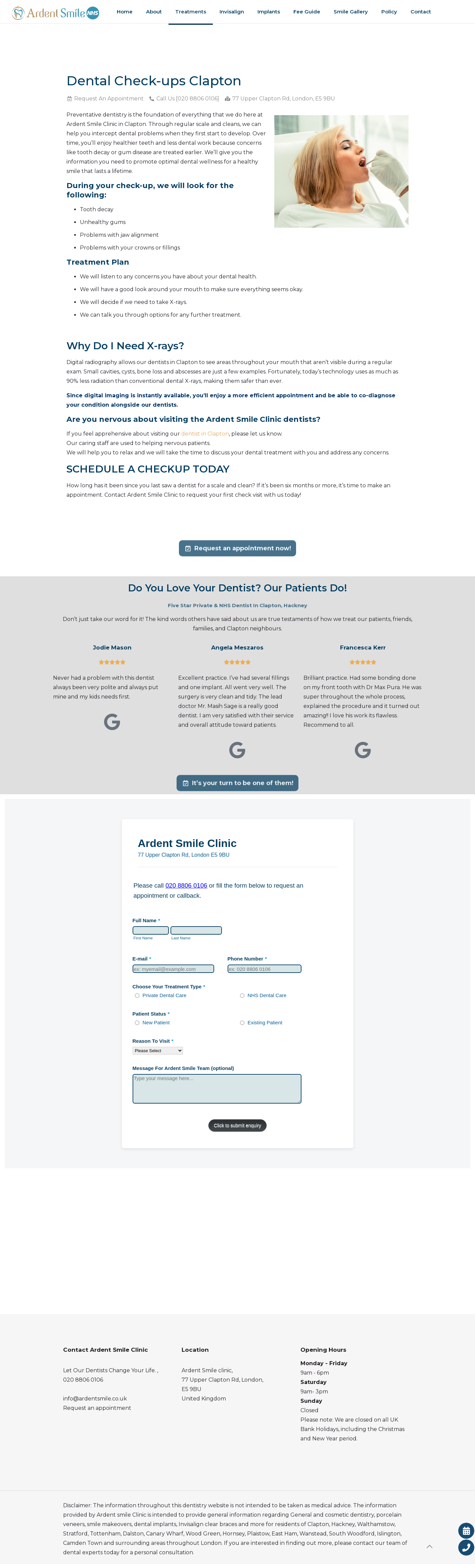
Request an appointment (97, 1408)
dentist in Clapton (205, 434)
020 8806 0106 (83, 1380)
